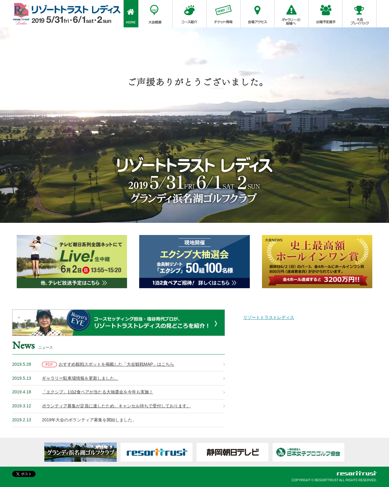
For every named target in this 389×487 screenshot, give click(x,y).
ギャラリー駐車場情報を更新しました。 (80, 378)
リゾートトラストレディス (268, 317)
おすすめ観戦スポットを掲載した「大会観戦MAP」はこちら (108, 365)
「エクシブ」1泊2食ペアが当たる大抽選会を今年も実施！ (97, 391)
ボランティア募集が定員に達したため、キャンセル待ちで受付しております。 (116, 405)
